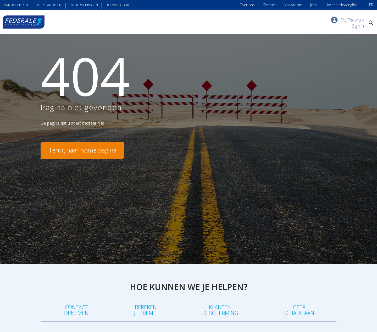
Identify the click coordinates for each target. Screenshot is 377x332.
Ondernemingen (83, 5)
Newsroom (293, 4)
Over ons (247, 4)
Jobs (314, 4)
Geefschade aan (299, 310)
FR (371, 4)
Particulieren (16, 5)
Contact (269, 4)
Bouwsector (117, 5)
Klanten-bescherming (220, 310)
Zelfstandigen (49, 5)
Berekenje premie (145, 310)
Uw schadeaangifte (341, 4)
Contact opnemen (76, 310)
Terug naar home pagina (82, 150)
